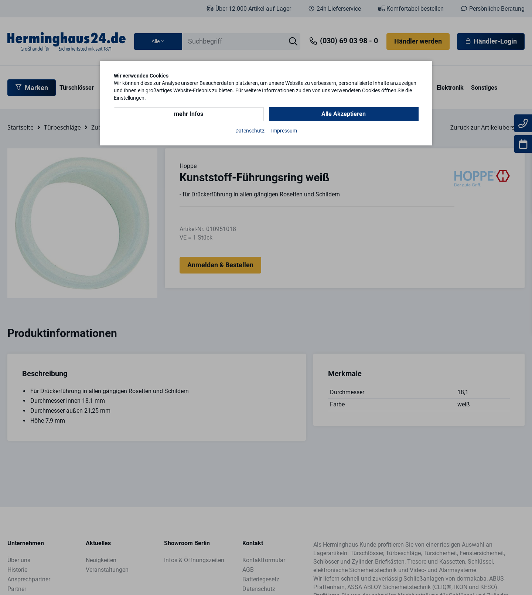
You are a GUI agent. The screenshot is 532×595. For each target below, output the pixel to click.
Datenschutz (250, 131)
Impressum (284, 131)
